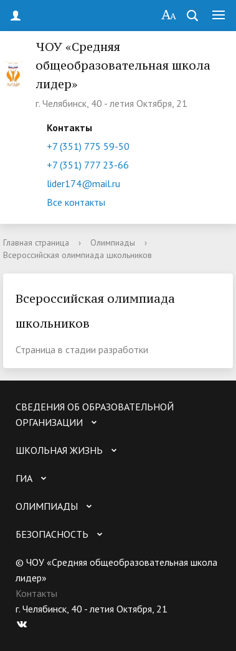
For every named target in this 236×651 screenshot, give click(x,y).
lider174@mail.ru (83, 183)
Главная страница (36, 242)
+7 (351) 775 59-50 (88, 146)
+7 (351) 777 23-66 (88, 165)
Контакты (36, 593)
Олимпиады (112, 242)
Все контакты (76, 202)
